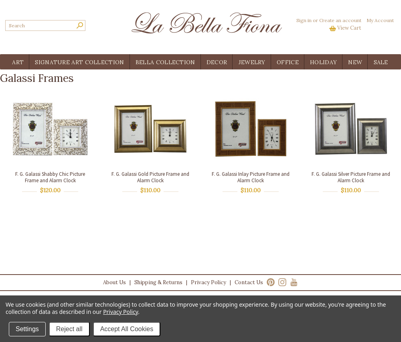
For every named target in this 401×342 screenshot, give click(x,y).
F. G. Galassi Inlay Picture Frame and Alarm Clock (251, 177)
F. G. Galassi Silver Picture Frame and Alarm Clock (351, 177)
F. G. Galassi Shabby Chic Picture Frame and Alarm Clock (50, 177)
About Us (114, 282)
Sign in (304, 20)
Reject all (69, 329)
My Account (380, 20)
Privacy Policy (208, 282)
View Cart (349, 27)
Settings (27, 329)
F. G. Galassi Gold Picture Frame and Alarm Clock (150, 177)
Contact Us (249, 282)
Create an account (340, 20)
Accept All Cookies (127, 329)
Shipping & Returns (158, 282)
